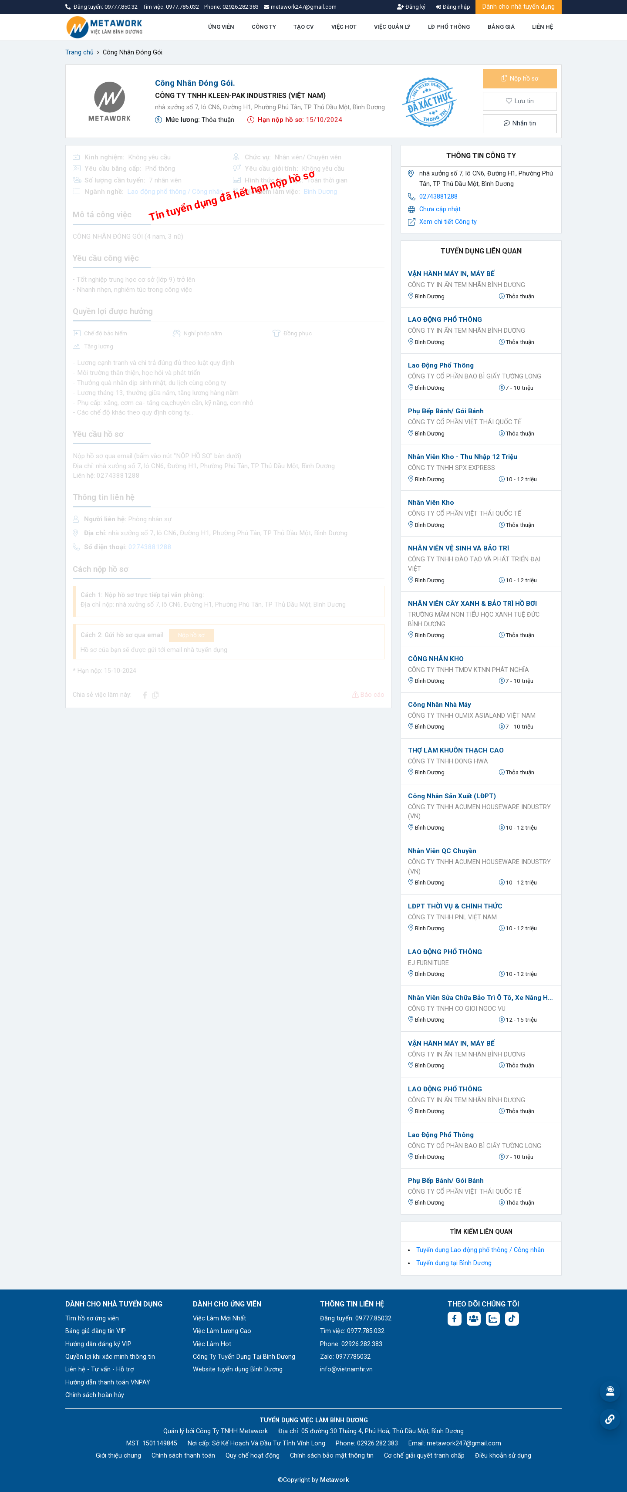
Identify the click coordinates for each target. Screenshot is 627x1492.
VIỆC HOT (344, 27)
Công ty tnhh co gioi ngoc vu (457, 1009)
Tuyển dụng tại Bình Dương (454, 1263)
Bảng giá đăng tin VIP (95, 1331)
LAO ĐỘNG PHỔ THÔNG (445, 320)
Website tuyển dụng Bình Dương (238, 1369)
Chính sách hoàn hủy (94, 1395)
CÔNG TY (264, 27)
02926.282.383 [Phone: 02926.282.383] (377, 1443)
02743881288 (438, 196)
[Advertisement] (228, 776)
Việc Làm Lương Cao (222, 1331)
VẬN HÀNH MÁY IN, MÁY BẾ (451, 274)
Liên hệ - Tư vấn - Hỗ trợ (99, 1369)
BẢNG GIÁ (501, 27)
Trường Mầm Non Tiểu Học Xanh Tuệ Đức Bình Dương (473, 619)
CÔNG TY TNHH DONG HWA (448, 761)
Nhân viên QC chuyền (442, 851)
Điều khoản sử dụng (503, 1455)
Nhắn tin (520, 123)
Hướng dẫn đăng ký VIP (98, 1344)
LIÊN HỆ (542, 27)
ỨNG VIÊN (221, 27)
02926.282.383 (240, 6)
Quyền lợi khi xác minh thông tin (110, 1356)
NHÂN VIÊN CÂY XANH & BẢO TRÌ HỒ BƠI (472, 604)
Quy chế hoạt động (253, 1455)
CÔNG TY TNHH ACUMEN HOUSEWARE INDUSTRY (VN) (479, 811)
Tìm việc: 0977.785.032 (352, 1331)
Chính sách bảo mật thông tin (332, 1455)
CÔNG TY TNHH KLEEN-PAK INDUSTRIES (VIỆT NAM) (240, 95)
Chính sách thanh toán (183, 1455)
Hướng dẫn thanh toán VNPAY (107, 1382)
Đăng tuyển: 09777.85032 (355, 1318)
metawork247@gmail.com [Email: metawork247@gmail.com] (464, 1443)
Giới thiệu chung (118, 1455)
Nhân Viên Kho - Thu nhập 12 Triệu (462, 457)
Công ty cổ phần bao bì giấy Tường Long (474, 376)
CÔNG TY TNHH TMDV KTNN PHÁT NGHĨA (468, 670)
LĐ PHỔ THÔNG (449, 27)
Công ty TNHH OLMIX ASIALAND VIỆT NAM (472, 715)
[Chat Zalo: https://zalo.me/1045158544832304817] (493, 1319)
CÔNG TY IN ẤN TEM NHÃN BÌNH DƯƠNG (466, 285)
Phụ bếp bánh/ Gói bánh (446, 411)
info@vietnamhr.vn (346, 1369)
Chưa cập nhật (440, 209)
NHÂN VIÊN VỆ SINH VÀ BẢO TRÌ (458, 548)
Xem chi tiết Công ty (448, 222)
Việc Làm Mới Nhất (219, 1318)
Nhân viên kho (431, 502)
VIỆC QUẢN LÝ (392, 27)
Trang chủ (79, 52)
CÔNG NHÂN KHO (436, 659)
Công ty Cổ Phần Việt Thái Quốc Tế (464, 422)
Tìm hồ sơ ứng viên (92, 1318)
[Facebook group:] (474, 1319)
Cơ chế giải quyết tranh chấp (424, 1455)
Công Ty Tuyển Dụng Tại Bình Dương (244, 1356)
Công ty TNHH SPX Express (451, 468)
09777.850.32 (121, 6)
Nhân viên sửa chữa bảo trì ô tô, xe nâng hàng (481, 998)
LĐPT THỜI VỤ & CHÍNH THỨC (455, 906)
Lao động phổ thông (441, 365)
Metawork (334, 1480)
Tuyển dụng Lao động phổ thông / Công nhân (480, 1250)
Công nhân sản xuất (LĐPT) (452, 796)
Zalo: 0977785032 (345, 1356)
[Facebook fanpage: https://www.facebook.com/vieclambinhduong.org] (455, 1319)
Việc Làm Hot (212, 1344)
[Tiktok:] (512, 1319)
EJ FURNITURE (428, 963)
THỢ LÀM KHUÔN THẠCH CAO (456, 750)
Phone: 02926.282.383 (351, 1344)
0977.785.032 (183, 6)
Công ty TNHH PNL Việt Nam (452, 917)
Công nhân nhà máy (439, 705)
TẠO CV (303, 27)
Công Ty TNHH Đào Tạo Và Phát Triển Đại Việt (474, 564)
